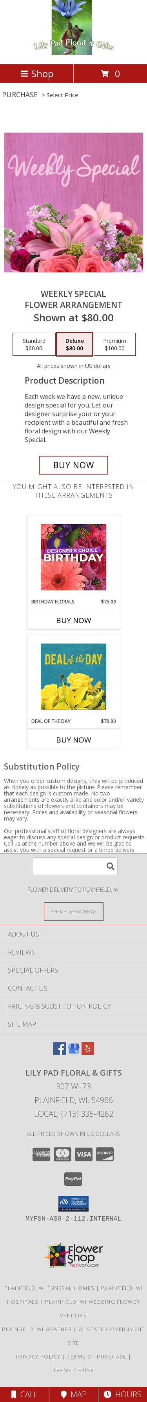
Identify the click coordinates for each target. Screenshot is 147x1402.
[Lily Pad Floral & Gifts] (73, 52)
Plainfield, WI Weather (37, 1329)
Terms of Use (73, 1370)
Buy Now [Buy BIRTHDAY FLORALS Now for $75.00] (73, 620)
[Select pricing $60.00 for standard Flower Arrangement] (34, 344)
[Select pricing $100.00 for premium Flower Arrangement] (114, 344)
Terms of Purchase (97, 1356)
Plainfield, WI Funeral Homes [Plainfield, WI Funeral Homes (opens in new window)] (49, 1288)
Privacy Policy (38, 1356)
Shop (36, 73)
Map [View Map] (74, 1394)
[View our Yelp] (88, 1052)
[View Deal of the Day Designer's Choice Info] (73, 676)
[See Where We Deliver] (73, 911)
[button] (73, 1204)
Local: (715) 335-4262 (73, 1114)
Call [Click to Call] (24, 1394)
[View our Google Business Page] (73, 1052)
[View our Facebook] (59, 1052)
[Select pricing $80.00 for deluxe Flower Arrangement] (74, 344)
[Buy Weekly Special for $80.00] (74, 465)
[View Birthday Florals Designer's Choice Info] (73, 557)
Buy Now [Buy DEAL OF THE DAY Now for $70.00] (73, 740)
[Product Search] (75, 866)
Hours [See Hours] (122, 1394)
